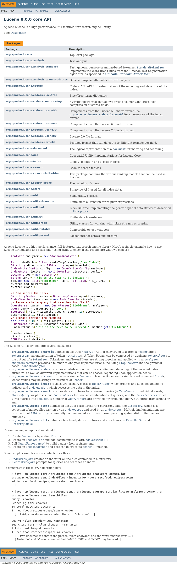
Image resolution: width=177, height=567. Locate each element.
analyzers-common (24, 362)
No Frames (41, 10)
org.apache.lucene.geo (22, 155)
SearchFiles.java (23, 462)
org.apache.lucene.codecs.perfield (30, 142)
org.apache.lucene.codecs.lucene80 (31, 135)
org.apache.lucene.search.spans (29, 182)
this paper (81, 211)
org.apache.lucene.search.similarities (32, 173)
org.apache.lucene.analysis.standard (32, 66)
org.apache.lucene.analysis (25, 60)
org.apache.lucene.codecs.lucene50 (31, 110)
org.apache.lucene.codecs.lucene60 (31, 123)
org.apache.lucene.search (24, 167)
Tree (50, 4)
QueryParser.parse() (31, 443)
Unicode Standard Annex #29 (127, 74)
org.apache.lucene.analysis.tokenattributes (37, 79)
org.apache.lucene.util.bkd (25, 207)
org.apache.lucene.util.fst (24, 216)
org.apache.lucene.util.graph (26, 222)
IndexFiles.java (22, 459)
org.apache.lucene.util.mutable (28, 229)
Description (18, 32)
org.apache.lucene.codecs (24, 85)
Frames (27, 10)
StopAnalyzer (128, 362)
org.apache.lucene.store (23, 188)
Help (77, 4)
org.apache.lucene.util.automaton (30, 201)
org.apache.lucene (19, 54)
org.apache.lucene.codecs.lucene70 (31, 129)
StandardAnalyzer (32, 366)
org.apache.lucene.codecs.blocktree (31, 95)
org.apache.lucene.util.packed (27, 235)
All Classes (63, 10)
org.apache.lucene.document (26, 148)
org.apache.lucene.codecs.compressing (34, 101)
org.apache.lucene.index (23, 161)
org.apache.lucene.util (22, 195)
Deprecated (63, 4)
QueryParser (76, 398)
